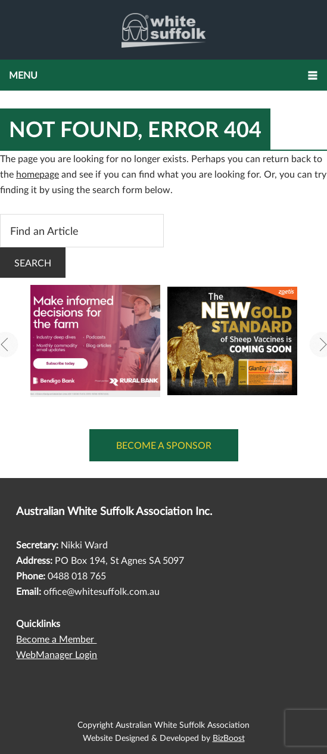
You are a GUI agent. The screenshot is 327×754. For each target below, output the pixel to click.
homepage (37, 173)
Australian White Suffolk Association (163, 30)
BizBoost (229, 738)
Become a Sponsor (163, 445)
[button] (163, 75)
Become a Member (56, 638)
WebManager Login (56, 654)
